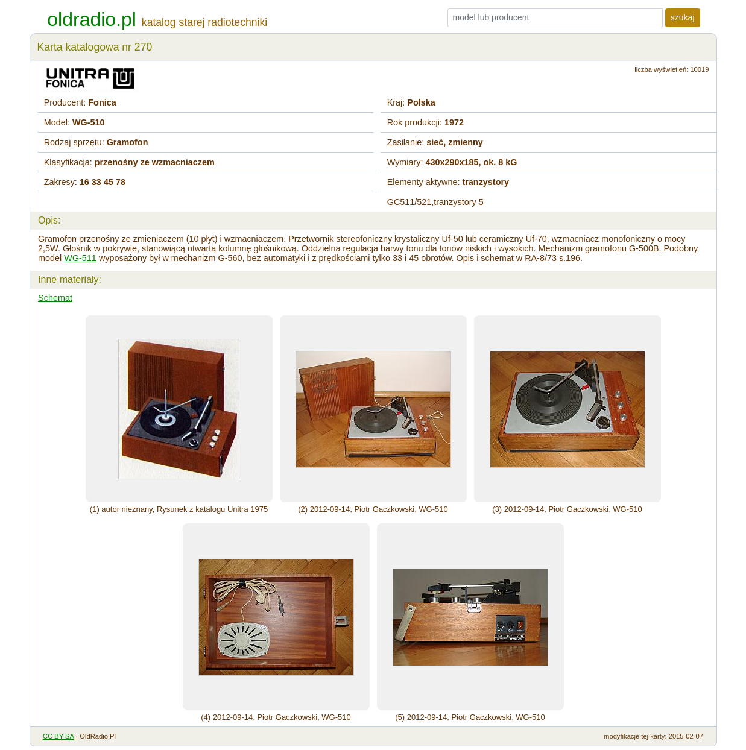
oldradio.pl (91, 19)
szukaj (683, 17)
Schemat (55, 298)
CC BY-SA (58, 736)
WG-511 (80, 258)
